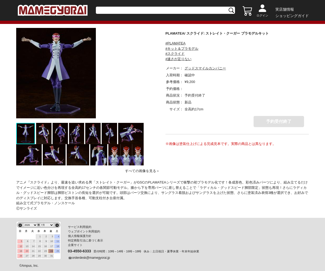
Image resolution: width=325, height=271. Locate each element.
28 (33, 256)
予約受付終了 (279, 121)
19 (21, 251)
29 (39, 256)
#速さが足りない (178, 59)
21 (33, 251)
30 (45, 256)
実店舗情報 (284, 9)
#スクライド (175, 54)
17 (51, 246)
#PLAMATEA (175, 43)
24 (51, 251)
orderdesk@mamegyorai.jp (91, 258)
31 (51, 256)
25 (58, 251)
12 (21, 246)
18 (58, 246)
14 (33, 246)
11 (58, 241)
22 (39, 251)
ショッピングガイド (292, 16)
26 (21, 256)
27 (27, 256)
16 (45, 246)
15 (39, 246)
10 (51, 241)
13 (27, 246)
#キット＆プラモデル (181, 49)
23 (45, 251)
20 (27, 251)
